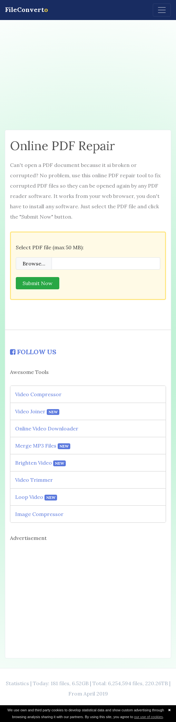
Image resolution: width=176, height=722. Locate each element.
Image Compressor (39, 514)
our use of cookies (148, 717)
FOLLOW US (33, 352)
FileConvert (26, 9)
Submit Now (38, 283)
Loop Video (36, 497)
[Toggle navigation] (162, 10)
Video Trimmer (34, 480)
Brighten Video (40, 462)
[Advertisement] (88, 75)
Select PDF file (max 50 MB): (50, 247)
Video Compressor (38, 394)
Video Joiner (37, 411)
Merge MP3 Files (42, 445)
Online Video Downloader (46, 428)
